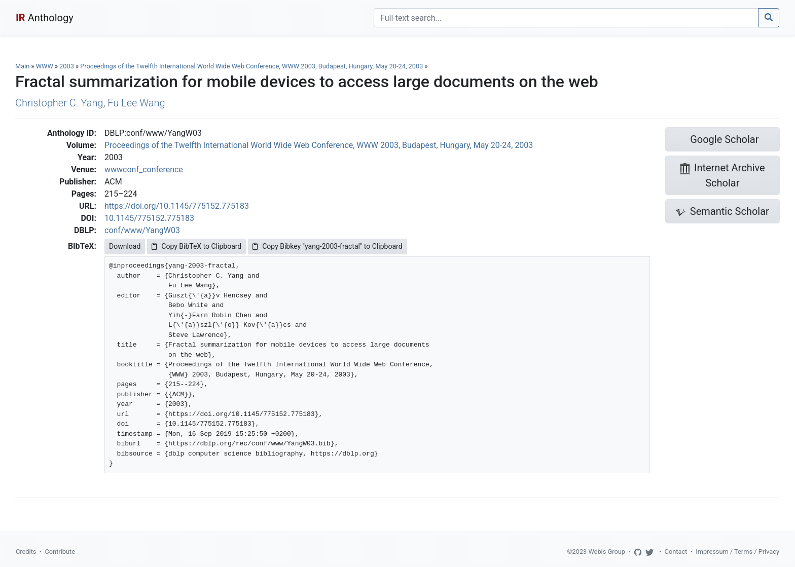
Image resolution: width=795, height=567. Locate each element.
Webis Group (606, 551)
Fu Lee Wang (136, 103)
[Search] (566, 17)
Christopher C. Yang (59, 103)
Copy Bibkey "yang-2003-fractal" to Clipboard (327, 246)
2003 (66, 66)
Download (124, 246)
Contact (676, 551)
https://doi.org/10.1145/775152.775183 (176, 206)
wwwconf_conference (143, 169)
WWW (44, 66)
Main (22, 66)
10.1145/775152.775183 (149, 218)
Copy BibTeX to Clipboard (196, 246)
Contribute (60, 551)
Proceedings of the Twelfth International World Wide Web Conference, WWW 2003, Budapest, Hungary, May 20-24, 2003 (252, 66)
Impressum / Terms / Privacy (737, 551)
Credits (26, 551)
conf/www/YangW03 (142, 230)
